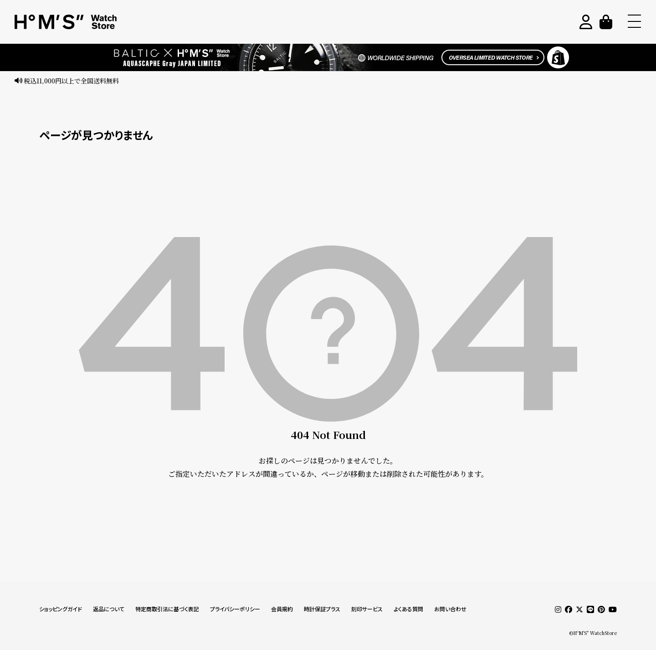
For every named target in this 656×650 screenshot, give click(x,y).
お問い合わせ (450, 609)
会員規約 (282, 609)
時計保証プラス (322, 609)
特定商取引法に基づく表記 (167, 609)
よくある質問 (408, 609)
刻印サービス (367, 609)
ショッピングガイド (60, 609)
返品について (108, 609)
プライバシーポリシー (235, 609)
